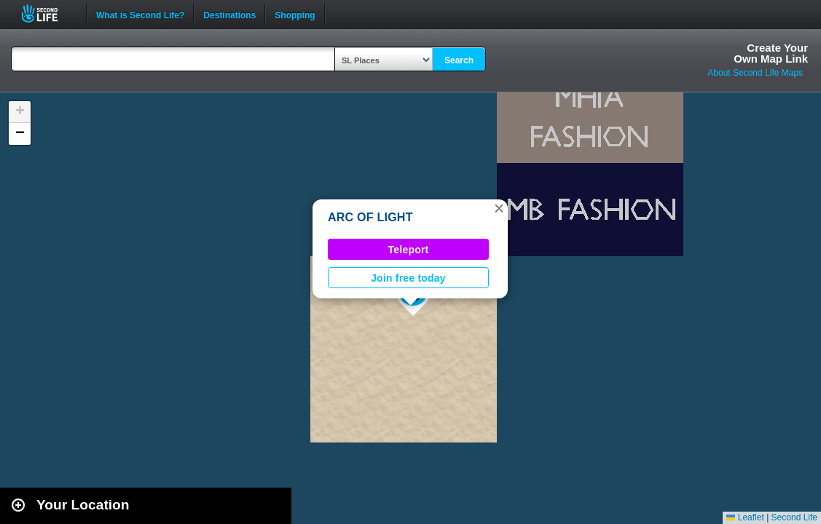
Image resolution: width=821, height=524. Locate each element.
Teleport (408, 249)
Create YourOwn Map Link (771, 53)
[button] (499, 208)
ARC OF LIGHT (370, 217)
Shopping (295, 13)
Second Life (47, 13)
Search (459, 60)
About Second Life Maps (755, 73)
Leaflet (744, 517)
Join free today (408, 278)
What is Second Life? (140, 13)
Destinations (229, 13)
